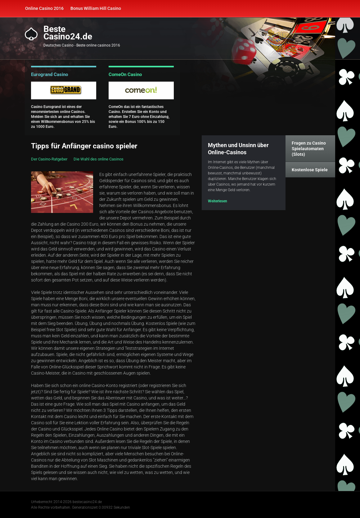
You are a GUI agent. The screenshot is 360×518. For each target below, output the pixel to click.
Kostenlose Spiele (310, 169)
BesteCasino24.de (67, 32)
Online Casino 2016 (44, 8)
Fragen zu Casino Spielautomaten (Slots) (309, 149)
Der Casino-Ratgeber (49, 159)
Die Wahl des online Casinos (99, 159)
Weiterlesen (217, 201)
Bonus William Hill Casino (95, 8)
